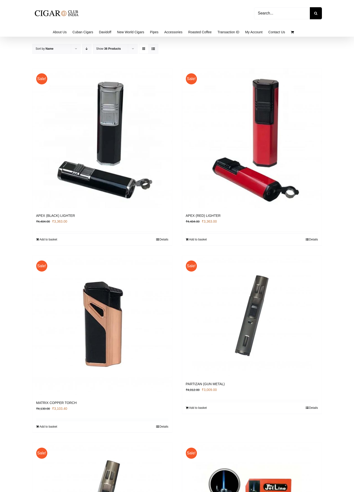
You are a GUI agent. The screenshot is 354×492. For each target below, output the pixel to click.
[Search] (316, 13)
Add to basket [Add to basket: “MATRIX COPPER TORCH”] (48, 426)
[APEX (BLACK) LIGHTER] (102, 138)
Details (164, 239)
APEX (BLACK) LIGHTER (55, 216)
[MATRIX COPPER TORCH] (102, 325)
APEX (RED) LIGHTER (203, 216)
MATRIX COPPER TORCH (56, 403)
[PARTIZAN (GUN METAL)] (252, 316)
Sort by (45, 48)
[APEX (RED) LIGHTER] (252, 138)
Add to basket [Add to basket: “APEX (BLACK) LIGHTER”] (48, 239)
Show (108, 48)
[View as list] (153, 49)
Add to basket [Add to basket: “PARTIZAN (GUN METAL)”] (198, 408)
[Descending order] (86, 49)
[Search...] (282, 13)
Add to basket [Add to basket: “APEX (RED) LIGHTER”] (198, 239)
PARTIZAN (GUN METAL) (205, 384)
